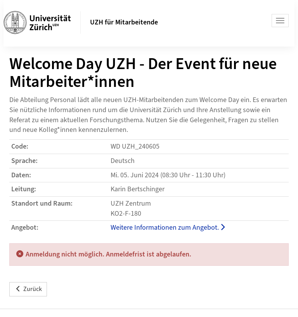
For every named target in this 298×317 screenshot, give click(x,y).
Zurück (28, 289)
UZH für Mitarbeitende (124, 22)
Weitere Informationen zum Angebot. (168, 227)
